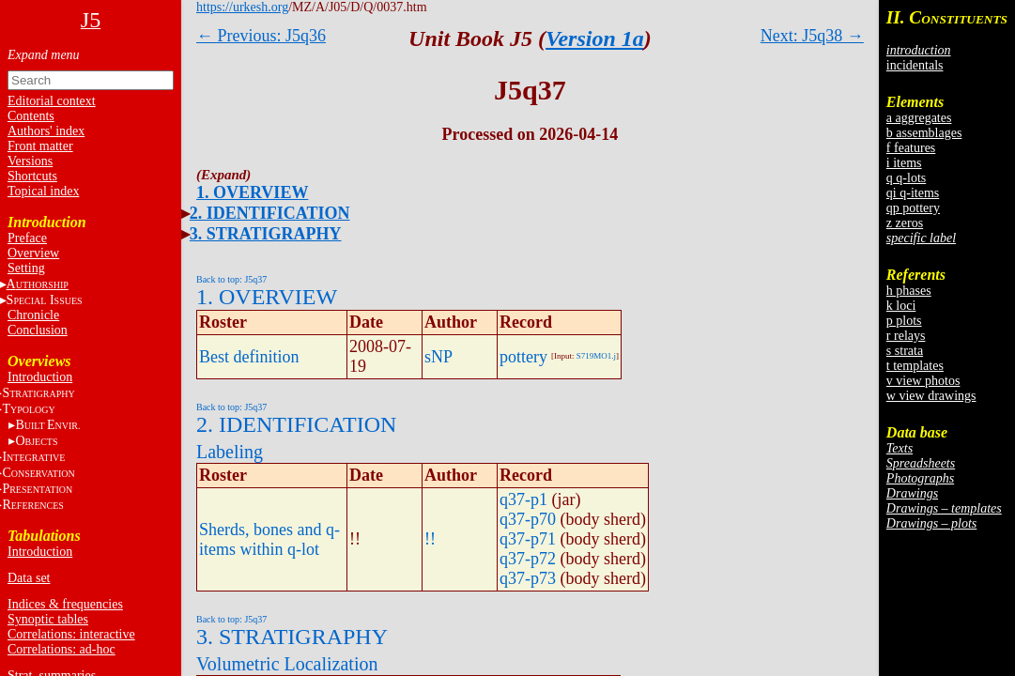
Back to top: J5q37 (231, 279)
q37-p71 (528, 539)
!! (430, 539)
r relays (906, 336)
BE (47, 425)
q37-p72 (528, 558)
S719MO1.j (596, 356)
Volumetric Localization (286, 663)
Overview (33, 253)
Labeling (229, 451)
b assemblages (923, 133)
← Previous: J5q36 (261, 35)
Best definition (249, 356)
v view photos (923, 381)
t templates (915, 366)
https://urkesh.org (242, 7)
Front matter (40, 146)
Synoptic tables (48, 619)
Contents (31, 116)
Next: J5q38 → (812, 35)
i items (904, 163)
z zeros (904, 223)
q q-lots (906, 178)
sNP (438, 356)
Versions (30, 161)
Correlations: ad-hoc (61, 649)
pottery (523, 356)
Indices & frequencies (65, 604)
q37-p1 (523, 499)
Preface (27, 238)
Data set (29, 578)
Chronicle (33, 315)
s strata (904, 351)
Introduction (40, 377)
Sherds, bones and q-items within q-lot (269, 539)
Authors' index (46, 131)
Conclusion (38, 330)
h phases (908, 291)
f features (910, 148)
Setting (26, 268)
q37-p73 (528, 578)
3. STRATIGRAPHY (266, 233)
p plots (904, 321)
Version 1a (595, 38)
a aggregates (919, 118)
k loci (901, 306)
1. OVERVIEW (252, 192)
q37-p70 (528, 519)
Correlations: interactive (71, 634)
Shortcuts (32, 176)
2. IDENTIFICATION (270, 213)
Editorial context (52, 101)
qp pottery (913, 208)
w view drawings (931, 396)
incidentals (915, 65)
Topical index (43, 191)
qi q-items (912, 193)
